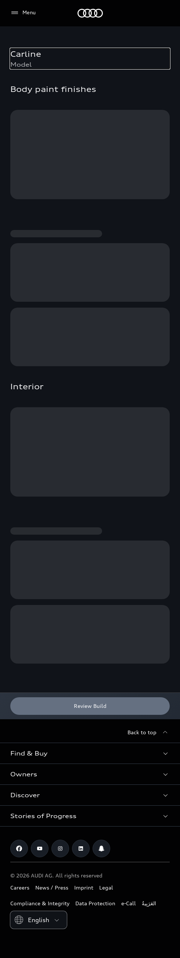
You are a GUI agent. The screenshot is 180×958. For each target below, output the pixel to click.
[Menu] (23, 13)
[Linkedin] (81, 848)
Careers (19, 887)
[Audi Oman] (90, 13)
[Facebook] (19, 848)
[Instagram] (60, 848)
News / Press (51, 887)
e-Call (128, 903)
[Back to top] (148, 732)
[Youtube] (39, 848)
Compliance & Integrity (39, 903)
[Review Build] (90, 706)
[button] (90, 753)
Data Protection (95, 903)
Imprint (83, 887)
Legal (106, 887)
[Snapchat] (101, 848)
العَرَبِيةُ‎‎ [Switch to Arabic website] (149, 903)
